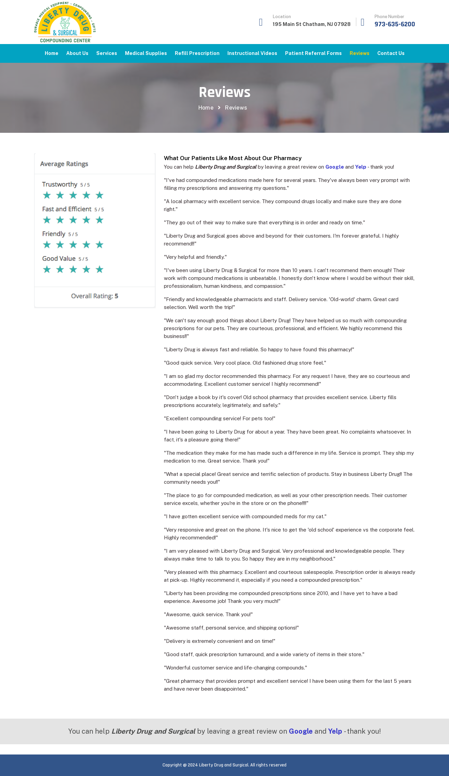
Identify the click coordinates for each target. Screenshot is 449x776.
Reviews (359, 53)
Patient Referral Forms (313, 53)
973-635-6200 (395, 24)
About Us (77, 53)
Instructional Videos (252, 53)
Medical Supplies (146, 53)
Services (106, 53)
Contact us (391, 53)
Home (51, 53)
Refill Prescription (197, 53)
